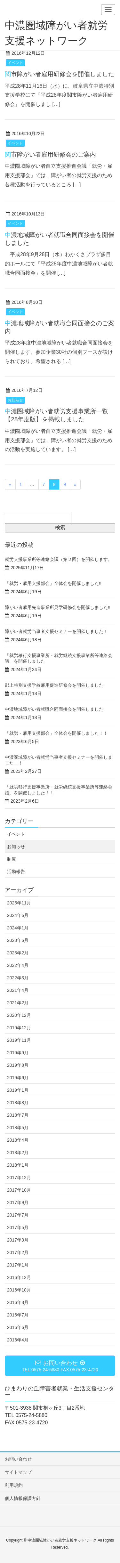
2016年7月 (17, 1314)
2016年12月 (19, 1277)
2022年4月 (17, 965)
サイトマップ (18, 1472)
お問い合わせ (18, 1459)
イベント (15, 63)
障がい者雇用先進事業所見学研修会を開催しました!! (57, 607)
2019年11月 (19, 1040)
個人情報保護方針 (23, 1498)
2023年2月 (17, 952)
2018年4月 (17, 1140)
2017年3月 (17, 1240)
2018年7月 (17, 1115)
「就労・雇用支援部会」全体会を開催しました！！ (56, 733)
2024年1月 (17, 927)
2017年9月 (17, 1202)
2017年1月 (17, 1264)
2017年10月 (19, 1190)
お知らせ (15, 400)
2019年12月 (19, 1027)
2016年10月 (19, 1289)
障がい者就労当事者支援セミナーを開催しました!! (57, 631)
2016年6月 (17, 1327)
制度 (11, 859)
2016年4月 (17, 1339)
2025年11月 (19, 902)
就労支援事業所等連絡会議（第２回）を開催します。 (58, 559)
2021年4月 (17, 990)
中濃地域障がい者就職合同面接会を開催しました (54, 709)
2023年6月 (17, 940)
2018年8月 (17, 1102)
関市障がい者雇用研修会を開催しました (59, 74)
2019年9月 (17, 1052)
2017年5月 (17, 1227)
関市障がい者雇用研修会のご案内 (50, 154)
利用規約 (14, 1485)
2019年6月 (17, 1077)
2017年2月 (17, 1252)
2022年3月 (17, 977)
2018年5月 (17, 1127)
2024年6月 (17, 915)
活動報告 (16, 871)
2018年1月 (17, 1165)
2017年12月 (19, 1177)
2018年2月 (17, 1152)
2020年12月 (19, 1015)
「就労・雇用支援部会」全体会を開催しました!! (53, 583)
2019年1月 (17, 1090)
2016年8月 (17, 1302)
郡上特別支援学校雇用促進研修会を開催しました (54, 685)
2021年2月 (17, 1002)
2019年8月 (17, 1065)
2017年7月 (17, 1215)
